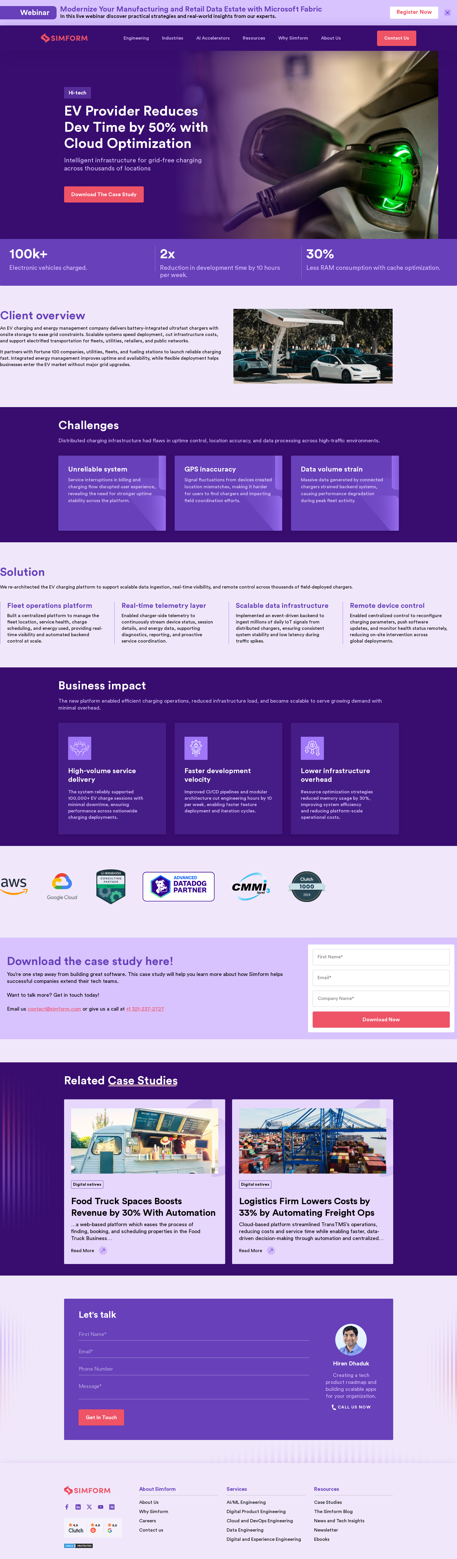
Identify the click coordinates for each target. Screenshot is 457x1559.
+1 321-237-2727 (145, 1009)
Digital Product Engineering (256, 1511)
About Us (331, 38)
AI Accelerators (215, 38)
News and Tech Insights (339, 1521)
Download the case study (104, 194)
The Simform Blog (333, 1511)
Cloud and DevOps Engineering (260, 1521)
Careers (147, 1521)
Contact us (151, 1530)
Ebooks (321, 1539)
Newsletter (326, 1530)
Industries (175, 38)
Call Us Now (351, 1407)
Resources (257, 38)
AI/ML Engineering (246, 1502)
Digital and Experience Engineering (264, 1539)
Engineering (139, 38)
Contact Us (396, 38)
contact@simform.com (54, 1009)
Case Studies (328, 1502)
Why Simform (296, 38)
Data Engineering (245, 1530)
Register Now (414, 12)
